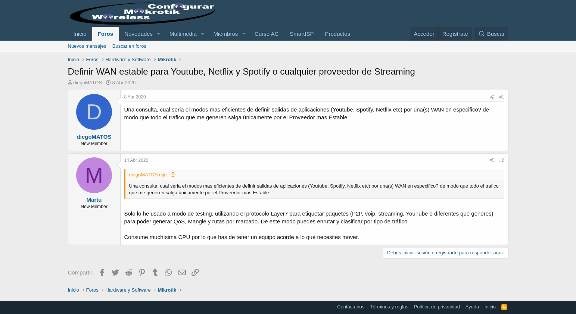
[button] (158, 34)
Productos (338, 34)
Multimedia (183, 34)
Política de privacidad (437, 307)
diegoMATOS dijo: (148, 175)
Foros (105, 34)
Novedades (138, 34)
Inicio (80, 34)
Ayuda (472, 307)
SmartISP (302, 34)
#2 (501, 160)
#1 (501, 97)
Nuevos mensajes (87, 46)
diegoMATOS (87, 82)
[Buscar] (491, 34)
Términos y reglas (389, 307)
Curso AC (266, 34)
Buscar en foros (129, 46)
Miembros (225, 34)
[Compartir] (491, 97)
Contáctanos (350, 307)
